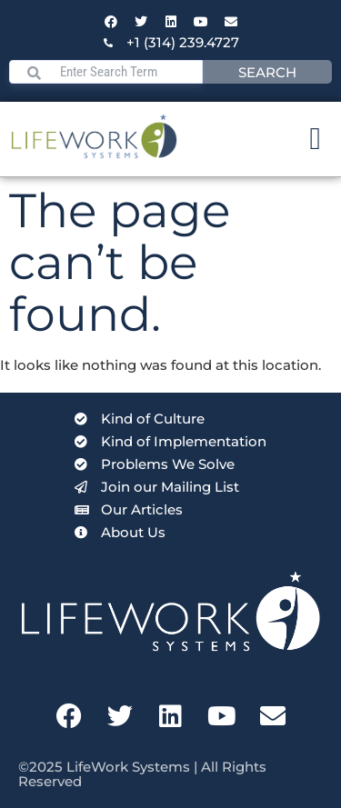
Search (267, 72)
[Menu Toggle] (315, 139)
